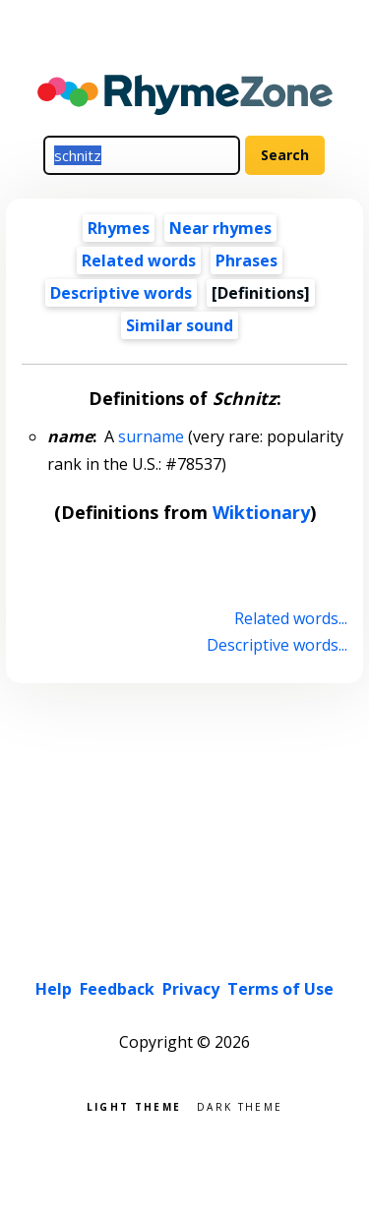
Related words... (290, 618)
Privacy (190, 989)
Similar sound (179, 325)
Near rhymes (220, 228)
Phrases (246, 260)
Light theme (134, 1105)
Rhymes (119, 228)
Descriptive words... (277, 645)
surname (151, 436)
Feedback (117, 989)
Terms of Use (280, 989)
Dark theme (239, 1105)
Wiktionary (261, 512)
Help (53, 989)
